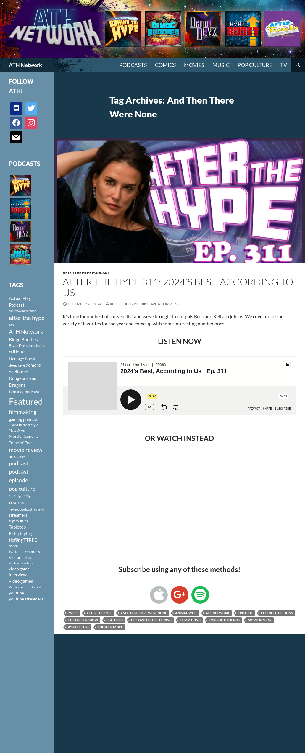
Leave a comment (163, 304)
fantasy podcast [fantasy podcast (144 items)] (24, 391)
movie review (260, 620)
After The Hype (124, 304)
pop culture (78, 627)
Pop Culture (255, 65)
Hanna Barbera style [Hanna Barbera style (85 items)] (23, 425)
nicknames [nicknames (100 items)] (17, 456)
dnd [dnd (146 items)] (24, 371)
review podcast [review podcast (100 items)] (20, 509)
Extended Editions (277, 613)
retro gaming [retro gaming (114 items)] (20, 495)
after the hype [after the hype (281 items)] (26, 317)
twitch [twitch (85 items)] (13, 546)
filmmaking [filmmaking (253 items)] (23, 412)
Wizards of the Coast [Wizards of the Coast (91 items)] (25, 587)
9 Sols (73, 613)
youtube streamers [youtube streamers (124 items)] (26, 598)
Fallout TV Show (83, 620)
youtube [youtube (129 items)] (16, 592)
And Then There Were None (143, 613)
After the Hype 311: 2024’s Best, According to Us (178, 287)
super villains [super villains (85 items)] (18, 521)
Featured (114, 620)
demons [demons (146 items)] (33, 364)
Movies (194, 65)
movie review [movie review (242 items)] (26, 450)
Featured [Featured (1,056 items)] (26, 401)
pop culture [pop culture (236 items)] (22, 488)
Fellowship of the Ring (151, 620)
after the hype (99, 613)
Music (221, 65)
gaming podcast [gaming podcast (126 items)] (23, 419)
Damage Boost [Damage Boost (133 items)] (22, 358)
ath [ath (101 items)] (11, 325)
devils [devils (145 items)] (14, 371)
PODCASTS (133, 65)
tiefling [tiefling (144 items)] (16, 540)
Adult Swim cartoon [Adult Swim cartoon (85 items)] (22, 311)
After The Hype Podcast (86, 272)
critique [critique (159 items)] (17, 351)
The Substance (110, 627)
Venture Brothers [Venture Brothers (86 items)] (21, 563)
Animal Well (186, 613)
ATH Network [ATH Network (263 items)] (26, 331)
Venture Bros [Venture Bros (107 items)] (20, 557)
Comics (165, 65)
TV (283, 65)
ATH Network (25, 65)
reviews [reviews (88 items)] (38, 509)
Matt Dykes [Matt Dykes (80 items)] (17, 430)
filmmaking (190, 620)
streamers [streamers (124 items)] (18, 514)
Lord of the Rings (224, 620)
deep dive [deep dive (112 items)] (17, 365)
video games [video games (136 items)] (21, 581)
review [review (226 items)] (17, 502)
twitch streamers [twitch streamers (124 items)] (24, 551)
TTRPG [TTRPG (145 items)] (30, 540)
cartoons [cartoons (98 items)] (38, 345)
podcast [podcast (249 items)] (18, 463)
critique (245, 613)
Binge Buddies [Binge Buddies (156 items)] (23, 339)
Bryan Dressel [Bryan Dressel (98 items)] (19, 345)
